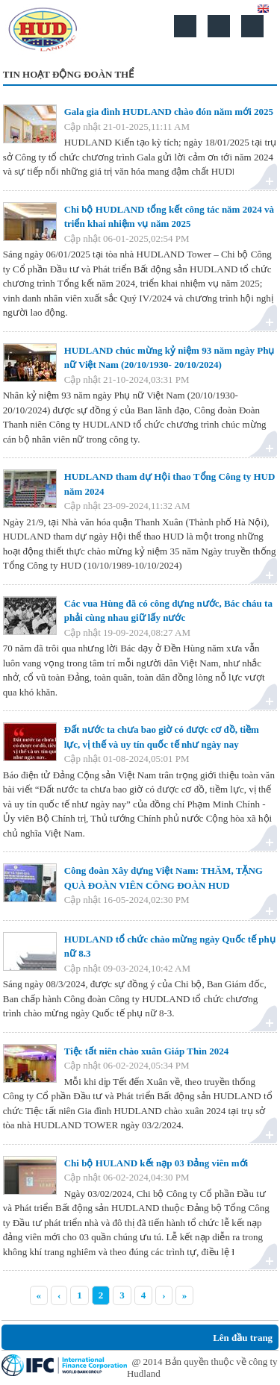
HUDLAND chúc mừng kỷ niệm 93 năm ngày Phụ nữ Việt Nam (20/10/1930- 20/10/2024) (169, 358)
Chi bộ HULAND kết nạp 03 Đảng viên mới (156, 1163)
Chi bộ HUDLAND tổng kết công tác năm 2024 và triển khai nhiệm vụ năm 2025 (169, 217)
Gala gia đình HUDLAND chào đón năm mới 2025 (168, 111)
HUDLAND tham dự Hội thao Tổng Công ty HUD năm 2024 (170, 484)
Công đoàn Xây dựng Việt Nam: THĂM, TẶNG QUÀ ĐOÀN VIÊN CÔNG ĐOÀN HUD (163, 878)
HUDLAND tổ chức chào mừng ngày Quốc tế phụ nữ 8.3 (170, 947)
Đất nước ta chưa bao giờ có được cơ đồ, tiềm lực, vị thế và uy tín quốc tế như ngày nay (161, 737)
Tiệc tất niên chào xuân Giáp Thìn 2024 (146, 1051)
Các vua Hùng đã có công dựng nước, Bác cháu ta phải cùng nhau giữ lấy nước (168, 611)
